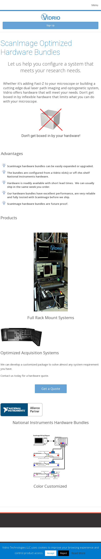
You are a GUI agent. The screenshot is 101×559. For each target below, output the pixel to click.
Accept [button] (50, 553)
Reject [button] (63, 553)
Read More (78, 553)
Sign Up (50, 25)
